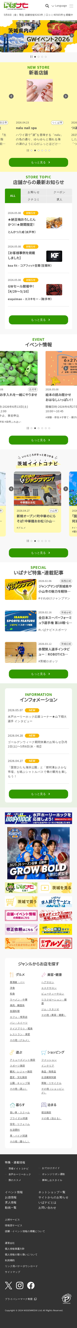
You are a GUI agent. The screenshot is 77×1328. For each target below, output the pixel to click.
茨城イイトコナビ (19, 1168)
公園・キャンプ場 (20, 1083)
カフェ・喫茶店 (18, 1017)
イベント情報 (14, 1192)
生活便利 (15, 1130)
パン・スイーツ (19, 1022)
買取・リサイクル (51, 1083)
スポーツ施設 (17, 1065)
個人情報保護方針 (15, 1248)
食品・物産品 (48, 1071)
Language (61, 5)
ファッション (49, 1060)
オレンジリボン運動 (53, 1174)
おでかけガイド (51, 1168)
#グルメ (22, 527)
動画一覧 (11, 1207)
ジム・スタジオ (50, 1009)
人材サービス (12, 1219)
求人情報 (11, 1202)
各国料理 (15, 1011)
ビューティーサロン (52, 993)
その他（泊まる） (51, 1118)
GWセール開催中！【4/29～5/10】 (21, 289)
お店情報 (11, 1197)
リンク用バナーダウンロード (21, 1266)
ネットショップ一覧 (51, 1192)
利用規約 (10, 1260)
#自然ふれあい (37, 421)
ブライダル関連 (19, 1118)
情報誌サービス (13, 1225)
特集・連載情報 (15, 1162)
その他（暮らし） (20, 1141)
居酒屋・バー (17, 982)
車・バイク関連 (18, 1135)
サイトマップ (12, 1272)
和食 (12, 993)
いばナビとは (47, 1202)
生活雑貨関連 (48, 1077)
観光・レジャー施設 (21, 1071)
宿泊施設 (46, 1112)
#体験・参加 (22, 421)
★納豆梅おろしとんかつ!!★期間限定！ (22, 222)
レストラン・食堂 (20, 1034)
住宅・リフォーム (20, 1124)
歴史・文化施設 (18, 1077)
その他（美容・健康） (53, 1015)
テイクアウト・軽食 (21, 1028)
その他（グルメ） (20, 1040)
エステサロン (49, 988)
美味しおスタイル (52, 1180)
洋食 (12, 988)
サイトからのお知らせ (53, 1197)
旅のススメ (15, 1180)
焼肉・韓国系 (17, 1005)
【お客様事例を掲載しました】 (21, 255)
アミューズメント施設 (22, 1060)
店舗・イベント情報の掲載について (25, 1231)
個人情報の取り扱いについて (21, 1254)
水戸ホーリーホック (20, 1174)
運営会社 (10, 1243)
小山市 (54, 510)
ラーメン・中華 (18, 999)
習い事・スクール (20, 1112)
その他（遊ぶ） (18, 1089)
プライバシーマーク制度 (19, 1299)
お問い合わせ (47, 1207)
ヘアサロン (47, 982)
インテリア (47, 1065)
